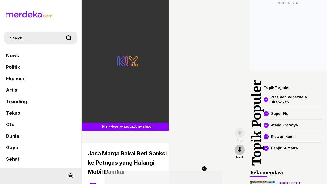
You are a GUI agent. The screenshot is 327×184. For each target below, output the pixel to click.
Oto (10, 124)
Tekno (13, 113)
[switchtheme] (70, 176)
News (12, 55)
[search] (68, 38)
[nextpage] (240, 152)
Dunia (12, 136)
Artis (11, 90)
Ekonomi (16, 78)
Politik (13, 67)
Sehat (12, 159)
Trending (16, 101)
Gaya (12, 147)
